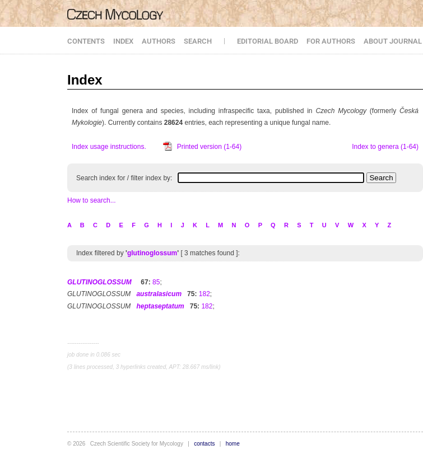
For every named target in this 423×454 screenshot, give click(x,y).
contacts (204, 444)
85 (156, 282)
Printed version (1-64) (209, 147)
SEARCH (198, 41)
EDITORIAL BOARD (267, 41)
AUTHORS (158, 41)
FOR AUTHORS (330, 41)
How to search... (91, 200)
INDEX (123, 41)
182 (204, 294)
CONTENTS (86, 41)
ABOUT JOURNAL (393, 41)
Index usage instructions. (109, 147)
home (233, 444)
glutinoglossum (152, 253)
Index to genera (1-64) (385, 147)
